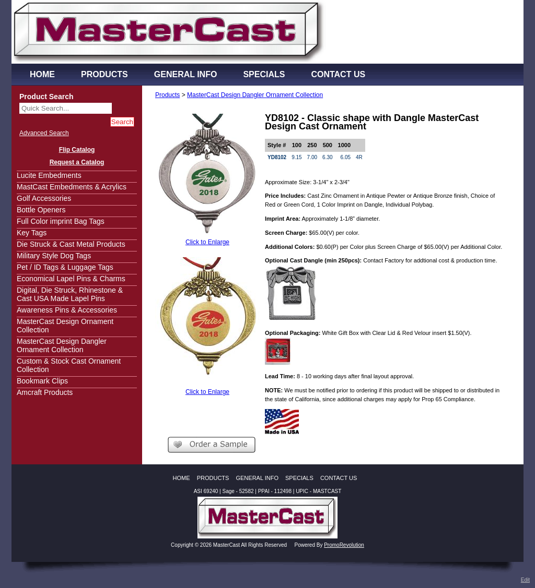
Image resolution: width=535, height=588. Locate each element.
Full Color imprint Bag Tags (60, 221)
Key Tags (31, 233)
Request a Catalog (77, 162)
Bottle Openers (41, 210)
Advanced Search (44, 133)
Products (167, 95)
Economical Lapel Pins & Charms (71, 278)
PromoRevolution (344, 545)
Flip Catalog (77, 149)
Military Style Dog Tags (54, 255)
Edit (525, 580)
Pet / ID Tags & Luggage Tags (65, 267)
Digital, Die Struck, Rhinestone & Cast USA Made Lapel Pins (70, 294)
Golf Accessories (44, 198)
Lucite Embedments (49, 175)
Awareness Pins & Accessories (67, 310)
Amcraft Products (45, 392)
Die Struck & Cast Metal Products (71, 244)
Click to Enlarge (207, 242)
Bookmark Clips (42, 381)
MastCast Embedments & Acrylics (71, 187)
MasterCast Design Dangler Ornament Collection (62, 345)
